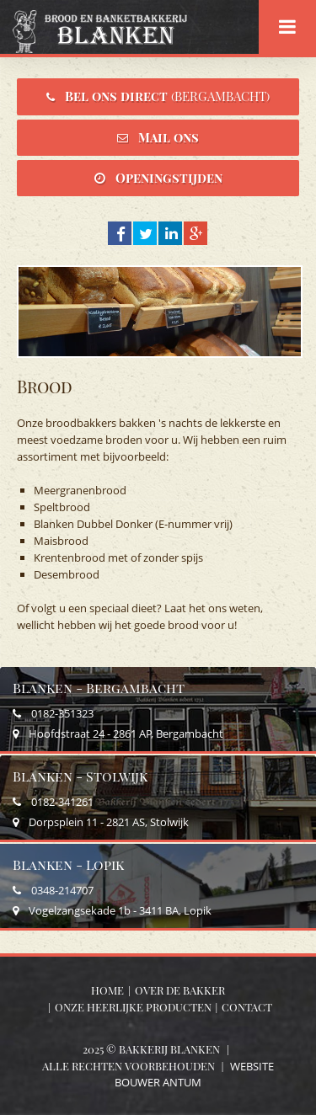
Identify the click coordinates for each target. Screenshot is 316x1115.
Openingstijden (168, 177)
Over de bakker (180, 990)
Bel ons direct (167, 96)
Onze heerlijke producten (133, 1007)
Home (107, 990)
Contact (247, 1007)
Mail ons (168, 137)
